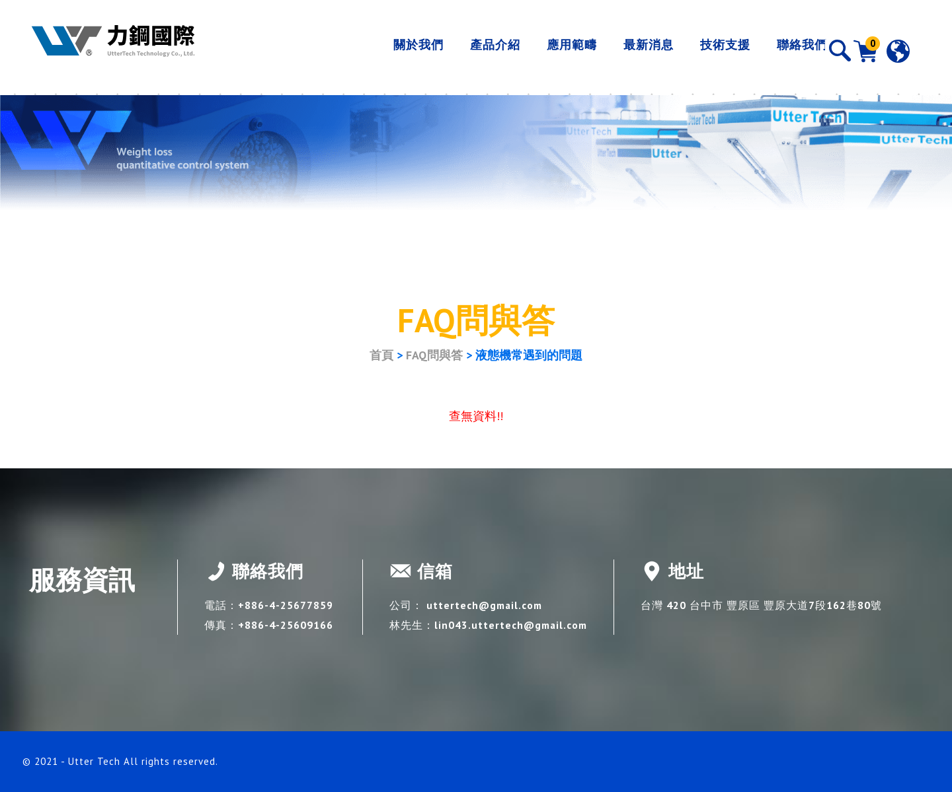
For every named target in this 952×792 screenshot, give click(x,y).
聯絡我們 (773, 50)
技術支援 (696, 50)
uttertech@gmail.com (486, 605)
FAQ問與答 (434, 355)
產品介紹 (466, 50)
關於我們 (389, 50)
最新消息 (619, 50)
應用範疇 (543, 50)
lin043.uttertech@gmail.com (512, 624)
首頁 (381, 355)
